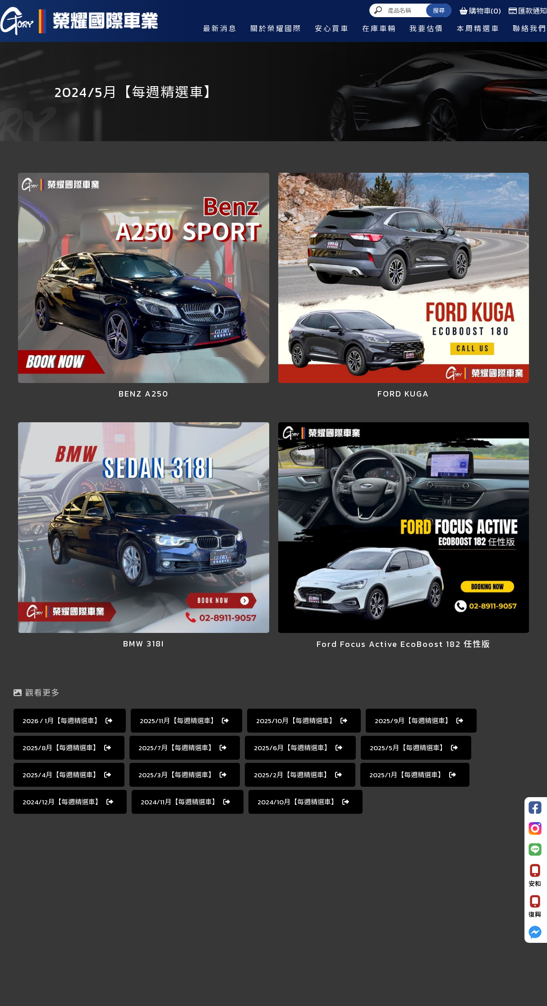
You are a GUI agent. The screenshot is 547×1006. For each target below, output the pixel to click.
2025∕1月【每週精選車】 (412, 775)
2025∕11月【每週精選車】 (184, 720)
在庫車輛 (379, 28)
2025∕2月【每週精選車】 (298, 775)
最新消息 (220, 28)
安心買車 (332, 28)
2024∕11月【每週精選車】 (185, 802)
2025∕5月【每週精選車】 (414, 748)
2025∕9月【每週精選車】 (419, 720)
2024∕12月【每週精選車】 (68, 802)
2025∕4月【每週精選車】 (67, 775)
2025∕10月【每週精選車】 (301, 720)
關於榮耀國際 (276, 28)
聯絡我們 (530, 28)
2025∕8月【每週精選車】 (67, 748)
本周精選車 (478, 28)
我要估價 (426, 28)
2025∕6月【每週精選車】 (298, 748)
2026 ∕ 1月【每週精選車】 (67, 720)
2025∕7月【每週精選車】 (182, 748)
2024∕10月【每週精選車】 (303, 802)
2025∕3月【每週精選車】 (182, 775)
